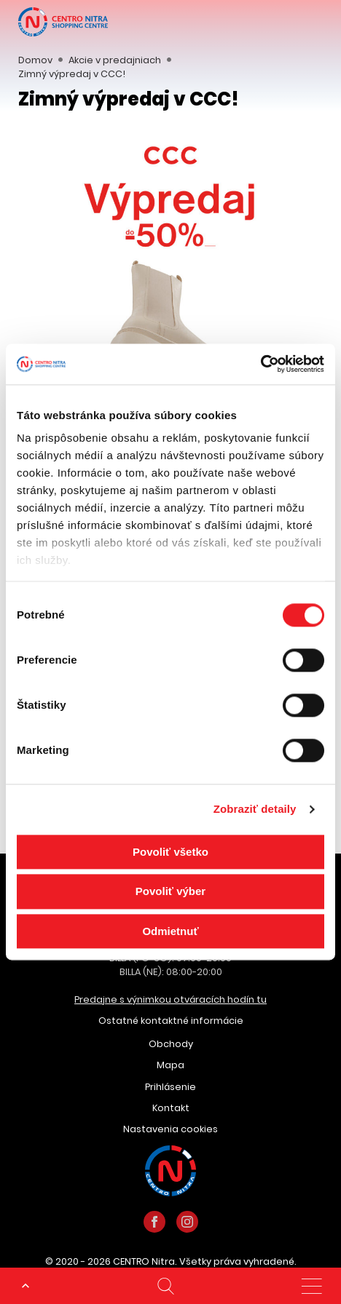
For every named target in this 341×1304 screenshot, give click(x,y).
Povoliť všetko (170, 852)
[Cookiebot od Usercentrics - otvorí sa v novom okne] (260, 363)
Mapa (170, 1065)
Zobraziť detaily (255, 809)
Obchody (171, 1044)
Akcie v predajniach (114, 60)
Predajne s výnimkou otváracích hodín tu (170, 999)
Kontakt (170, 1108)
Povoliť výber (170, 892)
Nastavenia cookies (170, 1129)
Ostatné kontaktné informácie (170, 1020)
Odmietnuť (170, 931)
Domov (35, 60)
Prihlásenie (170, 1087)
